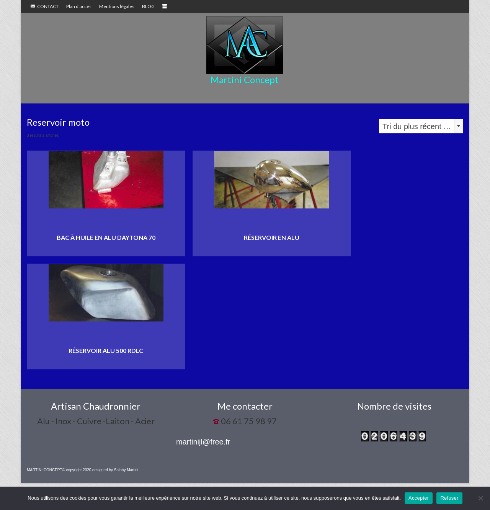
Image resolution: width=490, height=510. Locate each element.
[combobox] (421, 126)
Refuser (449, 498)
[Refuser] (480, 498)
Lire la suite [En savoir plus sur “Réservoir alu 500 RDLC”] (106, 363)
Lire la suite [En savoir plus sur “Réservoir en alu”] (271, 250)
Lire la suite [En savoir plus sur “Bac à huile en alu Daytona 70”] (106, 250)
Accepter (418, 498)
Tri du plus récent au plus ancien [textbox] (422, 126)
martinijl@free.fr (203, 442)
